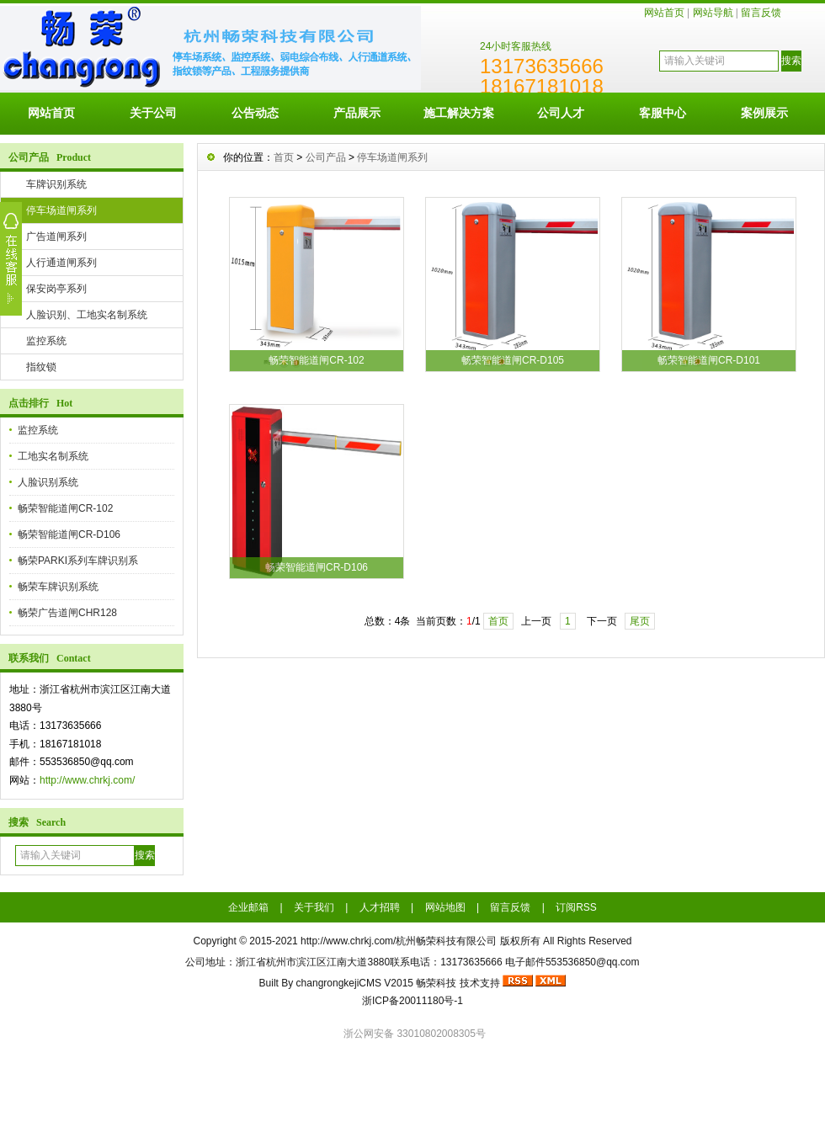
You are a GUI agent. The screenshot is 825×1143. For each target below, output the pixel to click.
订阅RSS (576, 907)
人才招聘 (379, 907)
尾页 (640, 621)
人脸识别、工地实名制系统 (86, 315)
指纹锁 (41, 367)
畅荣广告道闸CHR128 (67, 613)
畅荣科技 (436, 983)
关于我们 (314, 907)
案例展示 (764, 113)
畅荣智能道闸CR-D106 (69, 534)
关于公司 (153, 113)
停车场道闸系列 (61, 210)
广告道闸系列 (56, 236)
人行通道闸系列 (61, 262)
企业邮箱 (248, 907)
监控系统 (46, 341)
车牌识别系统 (56, 184)
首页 (284, 157)
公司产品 (326, 157)
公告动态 (255, 113)
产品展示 (357, 113)
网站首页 (664, 13)
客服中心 (662, 113)
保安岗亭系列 (56, 289)
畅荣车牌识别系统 (58, 587)
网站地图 (445, 907)
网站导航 (713, 13)
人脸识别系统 (48, 482)
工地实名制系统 (53, 456)
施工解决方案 (458, 113)
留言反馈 (761, 13)
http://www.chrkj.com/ (87, 780)
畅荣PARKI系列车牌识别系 (78, 560)
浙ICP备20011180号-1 (412, 1001)
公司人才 (560, 113)
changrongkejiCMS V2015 (354, 983)
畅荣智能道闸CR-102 (65, 508)
